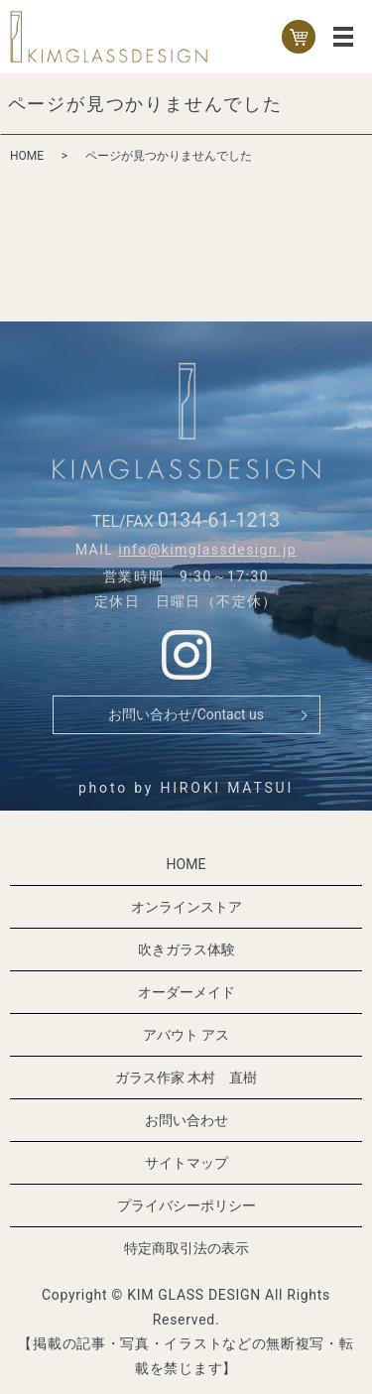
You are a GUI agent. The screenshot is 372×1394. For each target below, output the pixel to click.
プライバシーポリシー (186, 1205)
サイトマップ (186, 1163)
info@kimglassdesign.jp (207, 550)
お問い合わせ (186, 1120)
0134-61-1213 (219, 520)
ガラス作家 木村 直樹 (186, 1077)
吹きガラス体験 (186, 949)
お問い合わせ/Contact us (186, 714)
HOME (27, 156)
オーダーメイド (186, 992)
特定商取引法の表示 (186, 1248)
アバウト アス (186, 1035)
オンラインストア (186, 907)
